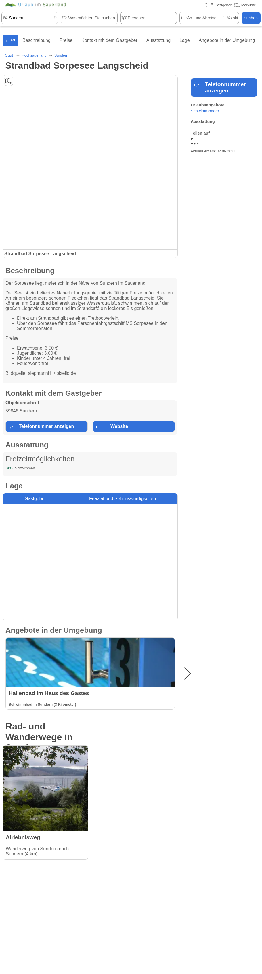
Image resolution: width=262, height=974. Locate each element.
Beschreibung (36, 40)
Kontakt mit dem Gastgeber (109, 40)
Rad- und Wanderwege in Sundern (39, 737)
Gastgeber (35, 498)
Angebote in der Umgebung (227, 40)
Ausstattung (158, 40)
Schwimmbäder (205, 111)
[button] (188, 673)
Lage (184, 40)
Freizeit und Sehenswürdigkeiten (122, 498)
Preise (66, 40)
